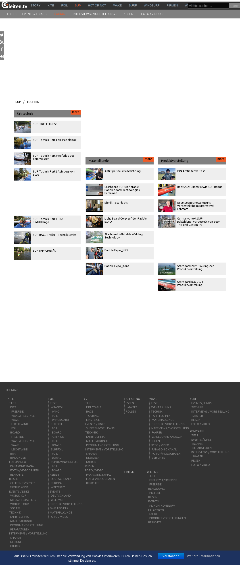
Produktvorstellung (193, 159)
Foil (64, 5)
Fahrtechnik (49, 112)
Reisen (128, 14)
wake (117, 5)
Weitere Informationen (203, 556)
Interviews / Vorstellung (94, 14)
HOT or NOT (97, 5)
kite (51, 5)
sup (78, 5)
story (35, 5)
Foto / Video (151, 14)
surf (133, 5)
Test (10, 14)
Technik (58, 14)
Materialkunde (121, 159)
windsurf (151, 5)
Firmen (172, 5)
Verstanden (171, 556)
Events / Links (33, 14)
